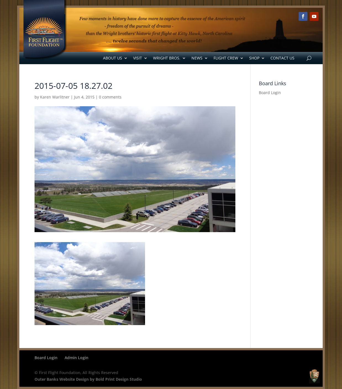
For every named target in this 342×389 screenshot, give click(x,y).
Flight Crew (226, 58)
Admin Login (76, 357)
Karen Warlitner (55, 97)
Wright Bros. (166, 58)
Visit (137, 58)
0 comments (110, 97)
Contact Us (282, 58)
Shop (254, 58)
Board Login (270, 92)
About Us (112, 58)
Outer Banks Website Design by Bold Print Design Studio (88, 379)
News (196, 58)
